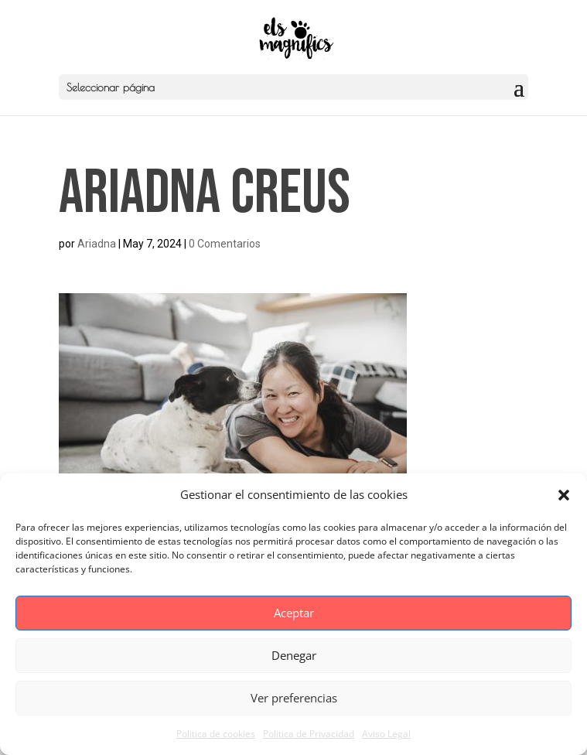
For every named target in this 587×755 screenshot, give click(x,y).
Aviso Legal (386, 733)
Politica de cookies (215, 733)
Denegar (293, 655)
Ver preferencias (294, 697)
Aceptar (294, 612)
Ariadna (96, 243)
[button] (564, 495)
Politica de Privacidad (308, 733)
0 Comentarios (225, 243)
